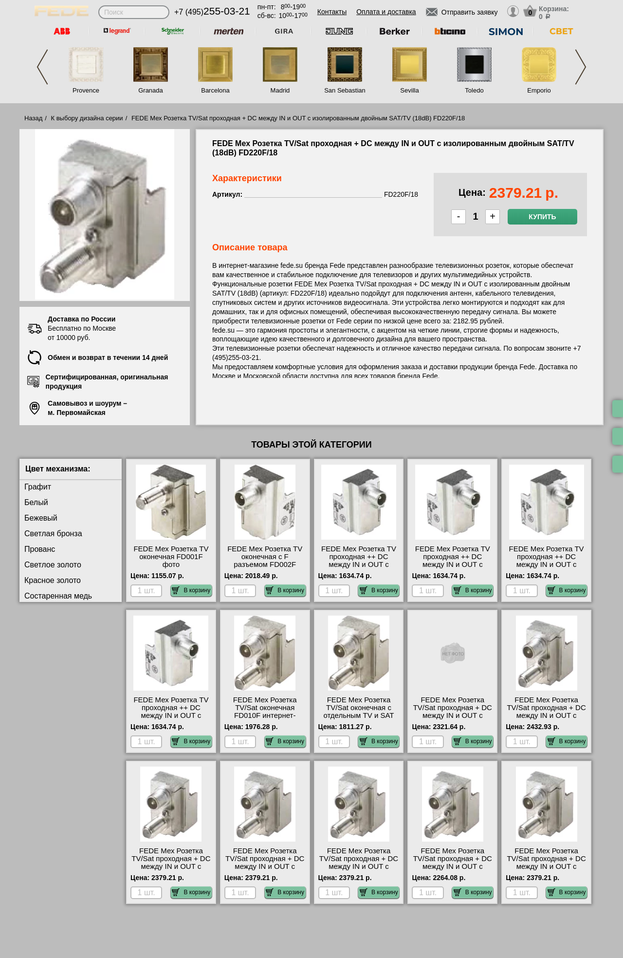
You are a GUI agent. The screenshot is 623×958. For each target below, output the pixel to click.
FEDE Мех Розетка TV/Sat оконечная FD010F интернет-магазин (265, 711)
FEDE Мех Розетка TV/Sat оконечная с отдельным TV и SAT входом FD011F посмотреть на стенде (359, 715)
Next (580, 67)
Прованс (39, 549)
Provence (86, 90)
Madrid (280, 90)
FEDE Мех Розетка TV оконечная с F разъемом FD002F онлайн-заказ (264, 560)
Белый (36, 502)
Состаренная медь (58, 596)
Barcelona (215, 90)
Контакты (332, 12)
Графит (37, 487)
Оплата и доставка (386, 12)
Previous (42, 67)
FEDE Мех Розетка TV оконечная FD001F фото (170, 556)
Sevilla (409, 90)
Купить (542, 217)
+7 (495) (212, 12)
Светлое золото (52, 565)
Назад (33, 118)
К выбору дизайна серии (87, 118)
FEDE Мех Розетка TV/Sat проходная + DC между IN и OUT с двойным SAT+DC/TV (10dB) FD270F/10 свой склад (452, 719)
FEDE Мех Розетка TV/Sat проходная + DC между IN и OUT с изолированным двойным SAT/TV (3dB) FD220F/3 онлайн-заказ (452, 870)
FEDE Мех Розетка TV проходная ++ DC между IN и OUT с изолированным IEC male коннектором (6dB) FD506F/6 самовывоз (170, 719)
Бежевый (40, 518)
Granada (150, 90)
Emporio (538, 90)
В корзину (191, 590)
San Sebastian (345, 90)
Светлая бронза (53, 533)
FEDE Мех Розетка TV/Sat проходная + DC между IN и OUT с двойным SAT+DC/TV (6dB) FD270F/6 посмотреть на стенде (546, 719)
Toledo (474, 90)
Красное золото (52, 580)
